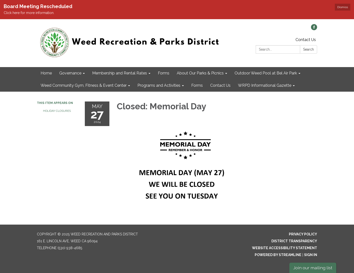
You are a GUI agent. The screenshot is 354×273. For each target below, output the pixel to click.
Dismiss (342, 7)
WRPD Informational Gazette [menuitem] (264, 85)
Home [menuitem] (46, 73)
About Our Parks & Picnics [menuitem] (200, 73)
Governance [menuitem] (70, 73)
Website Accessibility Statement (284, 248)
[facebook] (314, 29)
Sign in (310, 255)
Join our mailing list (312, 267)
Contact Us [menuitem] (220, 85)
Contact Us (305, 39)
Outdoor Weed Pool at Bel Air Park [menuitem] (266, 73)
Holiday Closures (57, 111)
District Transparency (294, 241)
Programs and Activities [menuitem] (158, 85)
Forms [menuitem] (163, 73)
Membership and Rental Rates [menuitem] (119, 73)
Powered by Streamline (278, 255)
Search (308, 49)
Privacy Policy (303, 234)
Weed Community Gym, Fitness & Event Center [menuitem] (84, 85)
